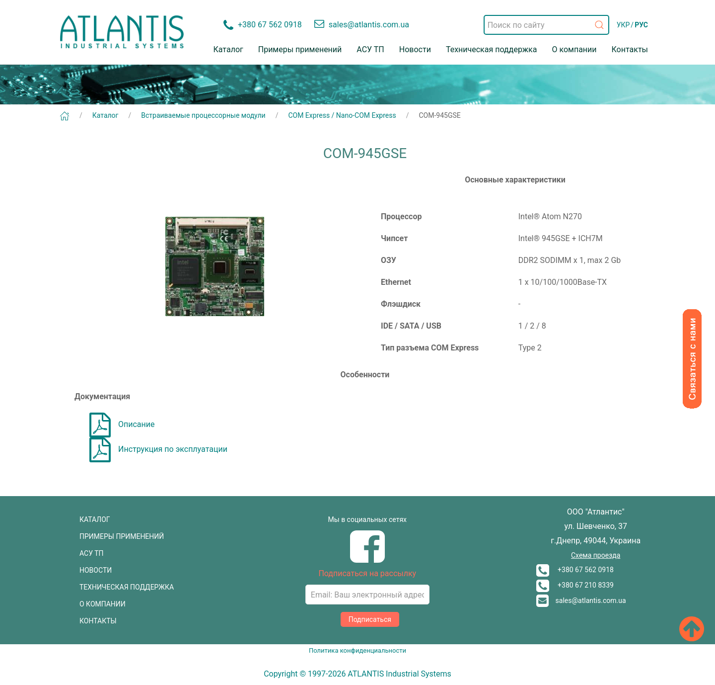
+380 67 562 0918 (575, 570)
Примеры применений (300, 49)
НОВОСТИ (95, 570)
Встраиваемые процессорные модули (203, 115)
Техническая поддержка (491, 49)
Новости (415, 49)
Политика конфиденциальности (357, 650)
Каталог (228, 49)
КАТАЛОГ (94, 519)
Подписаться (370, 619)
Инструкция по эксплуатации (158, 449)
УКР (623, 25)
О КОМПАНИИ (102, 604)
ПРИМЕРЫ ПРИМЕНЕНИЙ (121, 536)
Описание (122, 424)
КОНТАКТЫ (98, 621)
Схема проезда (595, 555)
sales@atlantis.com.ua (581, 600)
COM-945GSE (440, 115)
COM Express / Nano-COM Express (342, 115)
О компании (574, 49)
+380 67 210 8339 (575, 585)
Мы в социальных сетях (367, 519)
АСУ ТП (370, 49)
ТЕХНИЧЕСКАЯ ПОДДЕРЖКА (126, 587)
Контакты (630, 49)
